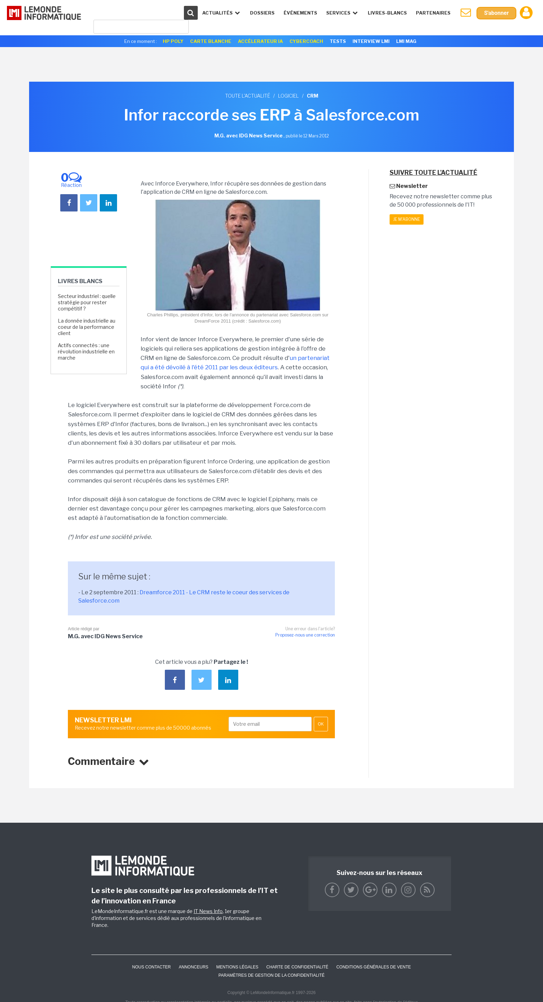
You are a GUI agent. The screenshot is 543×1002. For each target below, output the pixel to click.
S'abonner (496, 13)
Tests (338, 41)
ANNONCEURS (193, 967)
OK (321, 724)
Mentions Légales (237, 967)
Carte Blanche (210, 41)
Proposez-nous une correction (305, 635)
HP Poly (173, 41)
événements (300, 13)
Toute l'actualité (247, 96)
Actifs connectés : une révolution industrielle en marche (86, 351)
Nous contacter (151, 967)
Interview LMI (371, 41)
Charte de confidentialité (297, 967)
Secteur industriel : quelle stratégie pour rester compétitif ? (87, 302)
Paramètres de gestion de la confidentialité (272, 975)
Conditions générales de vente (373, 967)
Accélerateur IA (260, 41)
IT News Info (208, 911)
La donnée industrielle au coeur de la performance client (86, 327)
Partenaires (433, 13)
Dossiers (262, 13)
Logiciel (288, 96)
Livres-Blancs (387, 13)
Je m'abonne (406, 219)
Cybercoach (306, 41)
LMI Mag (406, 41)
